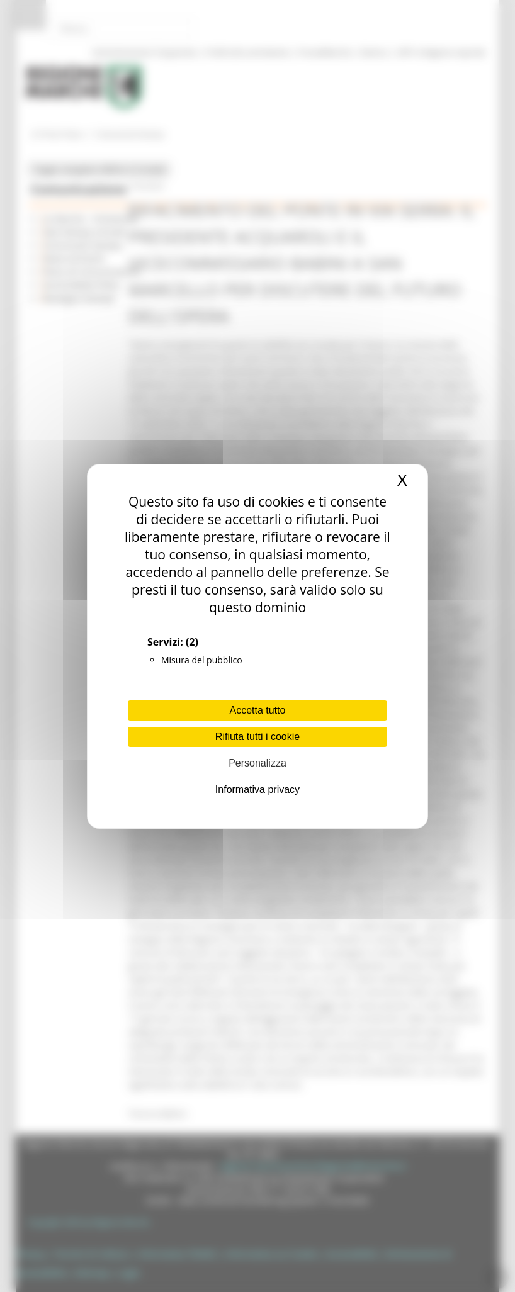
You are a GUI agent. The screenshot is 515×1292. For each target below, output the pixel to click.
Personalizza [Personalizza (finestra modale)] (257, 763)
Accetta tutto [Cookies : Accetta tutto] (258, 710)
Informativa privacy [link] (257, 789)
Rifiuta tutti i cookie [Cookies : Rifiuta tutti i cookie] (257, 736)
